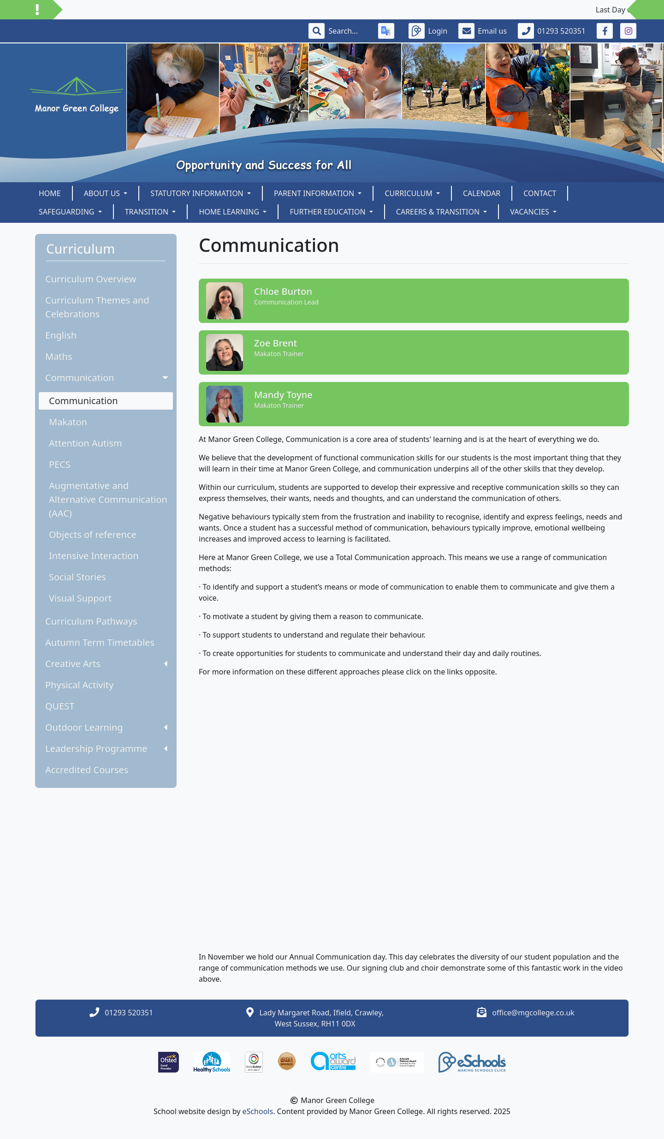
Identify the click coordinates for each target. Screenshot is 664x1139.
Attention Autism (85, 443)
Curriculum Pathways (91, 621)
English (61, 335)
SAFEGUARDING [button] (67, 212)
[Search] (348, 31)
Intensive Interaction (94, 555)
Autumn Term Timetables (99, 642)
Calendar (481, 193)
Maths (58, 356)
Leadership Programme (106, 748)
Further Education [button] (328, 212)
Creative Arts (106, 663)
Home (50, 193)
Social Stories (77, 577)
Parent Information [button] (315, 193)
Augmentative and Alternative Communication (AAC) (108, 499)
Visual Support (80, 598)
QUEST (59, 706)
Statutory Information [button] (197, 193)
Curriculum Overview (90, 279)
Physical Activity (79, 685)
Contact (539, 193)
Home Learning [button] (230, 212)
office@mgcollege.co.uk (533, 1013)
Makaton (68, 422)
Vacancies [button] (530, 212)
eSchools (258, 1111)
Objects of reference (92, 534)
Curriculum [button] (409, 193)
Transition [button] (148, 212)
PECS (60, 464)
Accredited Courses (86, 769)
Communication (107, 377)
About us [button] (103, 193)
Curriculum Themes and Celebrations (97, 307)
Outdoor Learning (106, 727)
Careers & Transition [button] (438, 212)
